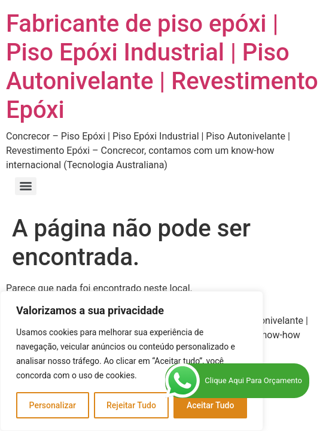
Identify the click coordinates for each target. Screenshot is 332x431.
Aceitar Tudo (210, 405)
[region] (131, 361)
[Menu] (25, 186)
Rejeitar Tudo (131, 405)
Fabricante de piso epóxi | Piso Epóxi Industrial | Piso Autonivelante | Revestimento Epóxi (162, 67)
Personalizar (52, 405)
